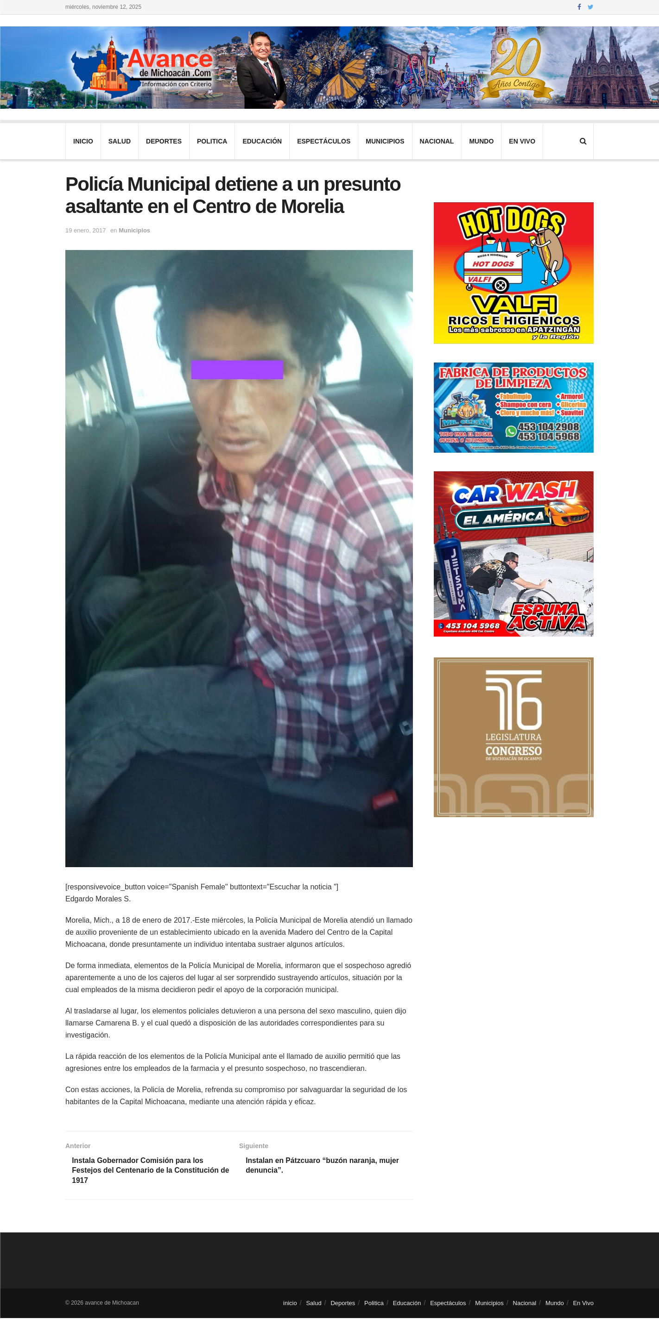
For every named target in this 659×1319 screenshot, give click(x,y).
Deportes (164, 141)
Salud (119, 141)
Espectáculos (323, 141)
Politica (212, 141)
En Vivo (522, 141)
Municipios (385, 141)
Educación (262, 141)
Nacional (437, 141)
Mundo (481, 141)
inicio (83, 141)
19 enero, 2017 (85, 230)
